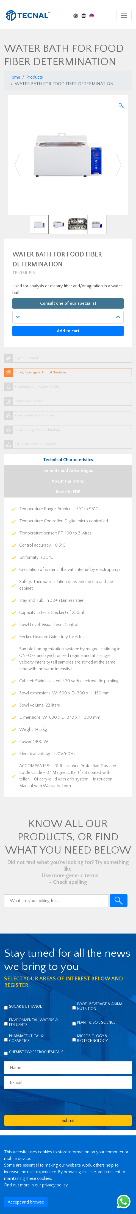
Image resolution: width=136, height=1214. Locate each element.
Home (14, 77)
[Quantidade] (68, 317)
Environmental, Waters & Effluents (33, 1022)
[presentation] (46, 1102)
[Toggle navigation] (124, 15)
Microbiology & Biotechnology (92, 1038)
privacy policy (55, 1185)
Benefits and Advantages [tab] (68, 470)
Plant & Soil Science (96, 1022)
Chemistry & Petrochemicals (36, 1052)
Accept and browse (26, 1202)
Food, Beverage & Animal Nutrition (100, 1006)
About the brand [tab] (68, 481)
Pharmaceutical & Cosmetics (26, 1038)
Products (34, 77)
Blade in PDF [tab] (68, 492)
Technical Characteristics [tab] (68, 459)
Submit (68, 1120)
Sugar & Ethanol (25, 1006)
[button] (17, 164)
